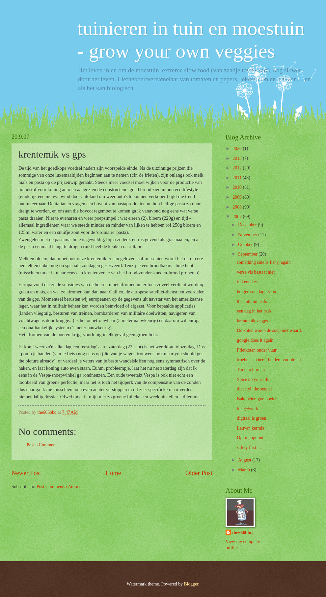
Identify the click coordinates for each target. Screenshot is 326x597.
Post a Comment (42, 444)
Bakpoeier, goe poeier (257, 398)
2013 (237, 158)
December (248, 224)
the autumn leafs (252, 301)
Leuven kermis (250, 428)
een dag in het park (254, 311)
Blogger (191, 584)
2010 (237, 187)
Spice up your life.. (254, 379)
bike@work (247, 408)
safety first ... (248, 447)
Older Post (198, 472)
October (246, 244)
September (248, 254)
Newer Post (26, 472)
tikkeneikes (247, 281)
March (244, 469)
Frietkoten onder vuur (256, 350)
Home (113, 472)
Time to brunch (251, 369)
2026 (237, 148)
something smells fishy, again (263, 262)
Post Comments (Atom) (58, 486)
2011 (237, 177)
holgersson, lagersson (256, 291)
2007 (237, 216)
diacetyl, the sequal (254, 388)
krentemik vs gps (252, 320)
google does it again (255, 340)
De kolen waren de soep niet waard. (269, 330)
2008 (237, 207)
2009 (237, 197)
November (248, 234)
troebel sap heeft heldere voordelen (269, 359)
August (245, 460)
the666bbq (242, 532)
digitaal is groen (251, 418)
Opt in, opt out (250, 437)
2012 (237, 167)
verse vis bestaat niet (256, 272)
